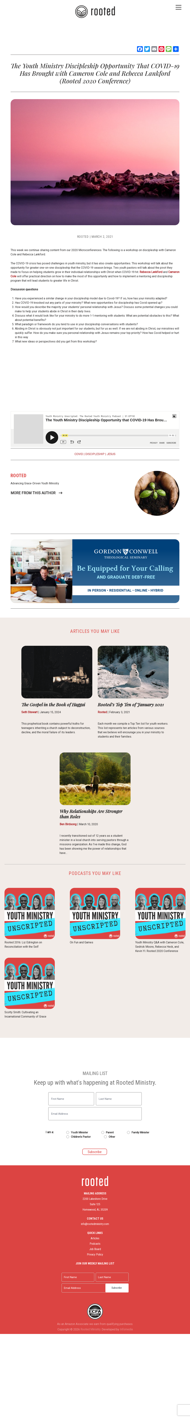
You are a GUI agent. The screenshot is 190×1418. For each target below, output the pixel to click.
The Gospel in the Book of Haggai (53, 704)
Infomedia (126, 1308)
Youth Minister (79, 1132)
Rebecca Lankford (151, 272)
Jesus (111, 454)
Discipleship (95, 454)
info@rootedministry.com (95, 1217)
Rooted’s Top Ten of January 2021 (131, 704)
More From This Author (33, 493)
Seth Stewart (29, 712)
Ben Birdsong (68, 824)
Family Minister (140, 1132)
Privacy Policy (95, 1247)
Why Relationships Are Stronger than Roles (91, 813)
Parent (110, 1132)
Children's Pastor (81, 1136)
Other (112, 1136)
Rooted (83, 236)
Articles (95, 1231)
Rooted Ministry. (90, 1308)
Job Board (95, 1242)
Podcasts (95, 1237)
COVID (79, 454)
